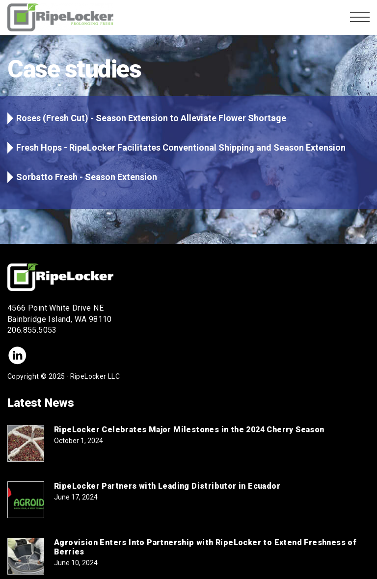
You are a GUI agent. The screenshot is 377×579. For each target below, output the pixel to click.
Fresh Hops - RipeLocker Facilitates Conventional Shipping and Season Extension (181, 147)
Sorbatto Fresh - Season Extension (86, 177)
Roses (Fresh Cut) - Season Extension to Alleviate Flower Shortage (151, 118)
